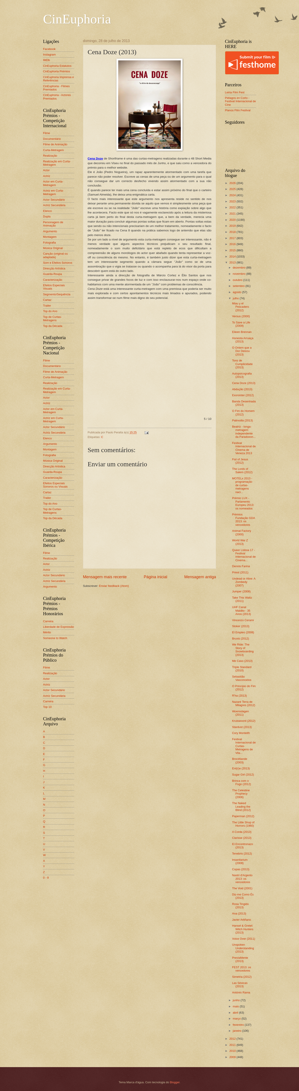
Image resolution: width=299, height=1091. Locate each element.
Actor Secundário (54, 199)
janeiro (237, 1030)
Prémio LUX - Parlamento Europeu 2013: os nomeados (243, 503)
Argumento (50, 231)
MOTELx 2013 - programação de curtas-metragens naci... (242, 485)
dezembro (239, 267)
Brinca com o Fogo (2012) (241, 782)
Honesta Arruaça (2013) (242, 339)
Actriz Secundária (54, 205)
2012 (232, 1038)
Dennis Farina (241, 566)
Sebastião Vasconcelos (241, 678)
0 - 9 (46, 877)
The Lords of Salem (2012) (242, 470)
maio (236, 1006)
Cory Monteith (241, 733)
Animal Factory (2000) (241, 532)
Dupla (47, 216)
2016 (232, 244)
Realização (50, 155)
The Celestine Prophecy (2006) (241, 794)
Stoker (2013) (240, 626)
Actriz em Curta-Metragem (53, 192)
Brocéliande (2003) (239, 760)
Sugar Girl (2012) (243, 774)
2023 (232, 201)
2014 (232, 256)
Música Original (53, 248)
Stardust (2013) (242, 727)
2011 (232, 1045)
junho (236, 1000)
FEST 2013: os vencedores (241, 969)
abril (236, 1012)
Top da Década (52, 326)
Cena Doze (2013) (243, 383)
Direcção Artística (54, 268)
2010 (232, 1051)
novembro (239, 273)
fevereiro (239, 1024)
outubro (238, 280)
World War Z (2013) (240, 542)
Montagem (50, 236)
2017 (232, 238)
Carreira (48, 621)
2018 (232, 232)
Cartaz (47, 300)
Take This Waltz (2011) (242, 599)
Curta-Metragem (53, 150)
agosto (237, 292)
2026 (232, 183)
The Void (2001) (242, 888)
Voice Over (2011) (243, 938)
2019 (232, 225)
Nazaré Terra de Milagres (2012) (243, 703)
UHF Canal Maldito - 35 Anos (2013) (241, 610)
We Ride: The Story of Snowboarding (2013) (243, 649)
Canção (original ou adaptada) (55, 255)
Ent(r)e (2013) (241, 768)
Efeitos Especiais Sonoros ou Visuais (55, 485)
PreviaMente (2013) (240, 959)
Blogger (175, 1082)
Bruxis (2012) (240, 638)
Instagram (49, 54)
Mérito (47, 632)
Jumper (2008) (241, 591)
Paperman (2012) (243, 816)
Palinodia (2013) (242, 420)
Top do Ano (50, 311)
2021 (232, 213)
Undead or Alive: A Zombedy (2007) (243, 582)
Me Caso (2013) (242, 661)
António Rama (241, 992)
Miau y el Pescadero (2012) (240, 307)
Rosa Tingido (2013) (240, 905)
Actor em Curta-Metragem (53, 183)
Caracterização (52, 279)
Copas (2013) (240, 869)
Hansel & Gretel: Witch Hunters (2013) (242, 929)
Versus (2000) (241, 316)
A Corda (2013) (241, 832)
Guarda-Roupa (52, 274)
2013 (232, 262)
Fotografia (49, 242)
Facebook (49, 49)
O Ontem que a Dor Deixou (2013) (242, 351)
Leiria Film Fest (234, 92)
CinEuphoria (77, 19)
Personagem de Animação (53, 224)
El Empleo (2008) (243, 632)
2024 (232, 195)
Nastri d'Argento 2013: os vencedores (242, 879)
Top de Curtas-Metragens (52, 318)
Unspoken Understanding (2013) (243, 948)
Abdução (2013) (242, 389)
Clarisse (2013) (241, 837)
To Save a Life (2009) (241, 324)
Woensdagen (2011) (240, 713)
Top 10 (47, 707)
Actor (46, 170)
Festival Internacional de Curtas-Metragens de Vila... (244, 746)
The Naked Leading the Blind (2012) (241, 806)
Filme (46, 133)
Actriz (46, 176)
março (237, 1018)
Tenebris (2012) (242, 853)
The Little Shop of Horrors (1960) (243, 824)
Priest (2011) (240, 572)
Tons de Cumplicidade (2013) (242, 364)
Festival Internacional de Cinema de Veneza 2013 (244, 448)
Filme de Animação (55, 144)
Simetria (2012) (242, 976)
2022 (232, 207)
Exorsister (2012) (243, 395)
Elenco (47, 211)
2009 (232, 1057)
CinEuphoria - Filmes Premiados (56, 88)
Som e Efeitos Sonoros (57, 262)
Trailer (47, 305)
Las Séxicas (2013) (239, 984)
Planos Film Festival (237, 110)
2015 (232, 250)
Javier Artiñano (241, 919)
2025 (232, 189)
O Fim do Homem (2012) (243, 412)
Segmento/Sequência (56, 294)
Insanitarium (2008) (240, 861)
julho (236, 298)
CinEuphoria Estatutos (57, 65)
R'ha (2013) (239, 695)
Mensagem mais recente (105, 577)
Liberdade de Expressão (58, 626)
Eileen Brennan (242, 332)
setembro (239, 286)
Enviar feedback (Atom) (114, 586)
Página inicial (155, 577)
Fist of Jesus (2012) (240, 461)
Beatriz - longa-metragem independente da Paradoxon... (244, 431)
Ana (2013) (239, 913)
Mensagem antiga (200, 577)
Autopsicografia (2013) (242, 375)
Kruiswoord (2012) (243, 720)
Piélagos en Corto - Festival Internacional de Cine (240, 101)
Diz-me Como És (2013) (243, 896)
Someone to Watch (55, 638)
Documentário (52, 138)
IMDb (46, 60)
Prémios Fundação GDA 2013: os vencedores (243, 519)
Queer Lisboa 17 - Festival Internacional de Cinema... (244, 555)
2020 (232, 219)
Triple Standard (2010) (242, 668)
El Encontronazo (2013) (242, 845)
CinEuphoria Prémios (56, 71)
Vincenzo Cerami (243, 620)
